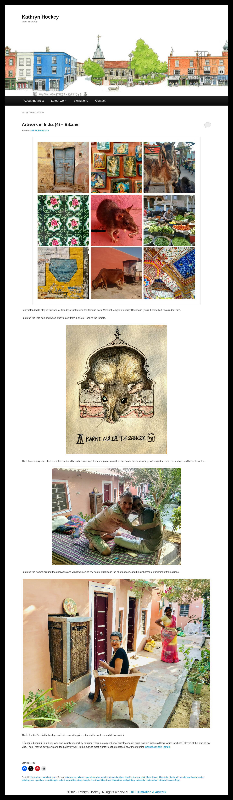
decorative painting (99, 777)
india (172, 777)
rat (46, 780)
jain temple (181, 777)
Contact (100, 100)
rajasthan (39, 780)
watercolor (141, 780)
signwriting (71, 780)
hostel (155, 777)
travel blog (100, 780)
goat (143, 777)
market (201, 777)
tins (92, 780)
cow (87, 777)
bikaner (81, 777)
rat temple (52, 780)
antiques (69, 777)
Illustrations (35, 777)
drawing (128, 777)
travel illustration (114, 780)
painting (25, 780)
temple (86, 780)
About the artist (34, 100)
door (121, 777)
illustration (164, 777)
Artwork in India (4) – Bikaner (51, 124)
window (162, 780)
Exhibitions (80, 100)
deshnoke (113, 777)
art (75, 777)
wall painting (129, 780)
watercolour (152, 780)
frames (136, 777)
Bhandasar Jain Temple (158, 746)
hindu (148, 777)
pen (32, 780)
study (79, 780)
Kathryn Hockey (40, 17)
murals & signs (49, 777)
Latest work (58, 100)
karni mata (192, 777)
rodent (62, 780)
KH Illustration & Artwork (148, 792)
